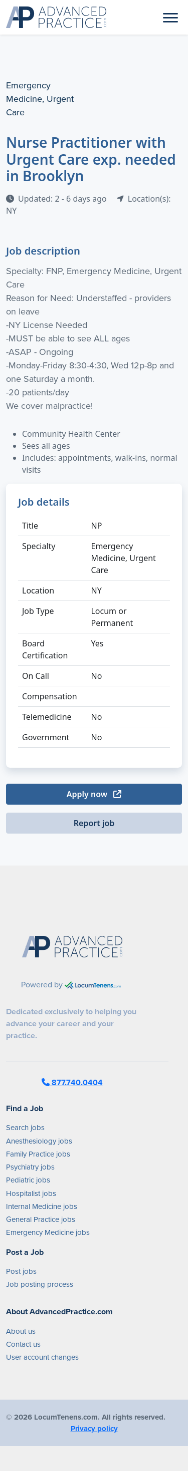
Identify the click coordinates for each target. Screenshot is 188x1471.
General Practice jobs (40, 1219)
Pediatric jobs (28, 1180)
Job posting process (39, 1284)
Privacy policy (94, 1428)
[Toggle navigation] (170, 17)
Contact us (23, 1344)
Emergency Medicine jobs (48, 1232)
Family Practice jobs (38, 1154)
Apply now (94, 794)
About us (21, 1331)
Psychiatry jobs (30, 1167)
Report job (94, 823)
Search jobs (25, 1127)
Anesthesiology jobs (39, 1141)
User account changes (42, 1357)
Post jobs (21, 1271)
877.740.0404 (72, 1082)
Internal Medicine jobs (41, 1206)
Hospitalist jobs (31, 1193)
